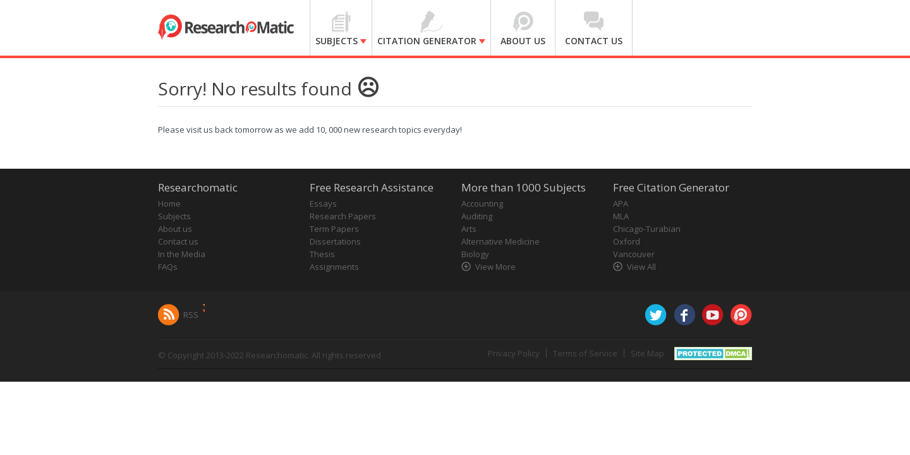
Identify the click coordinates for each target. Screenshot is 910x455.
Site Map (647, 353)
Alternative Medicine (500, 241)
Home (169, 203)
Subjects (174, 216)
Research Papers (343, 216)
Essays (323, 203)
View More (495, 266)
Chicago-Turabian (647, 228)
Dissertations (335, 241)
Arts (468, 228)
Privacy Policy (514, 353)
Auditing (476, 216)
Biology (475, 254)
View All (641, 266)
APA (620, 203)
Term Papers (334, 228)
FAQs (168, 266)
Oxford (626, 241)
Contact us (178, 241)
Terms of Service (585, 353)
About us (175, 228)
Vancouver (634, 254)
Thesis (322, 254)
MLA (621, 216)
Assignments (334, 266)
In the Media (181, 254)
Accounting (482, 203)
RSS (190, 314)
